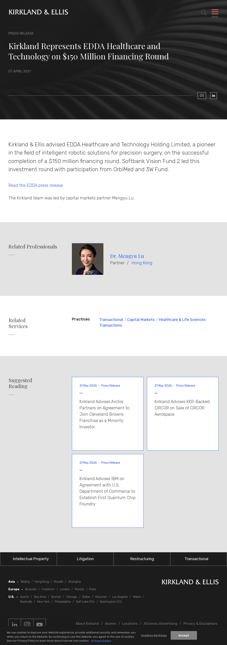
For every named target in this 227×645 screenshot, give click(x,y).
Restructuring (142, 559)
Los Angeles (120, 597)
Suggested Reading (20, 383)
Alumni (110, 624)
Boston (56, 597)
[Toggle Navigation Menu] (215, 12)
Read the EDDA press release (35, 185)
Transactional (111, 319)
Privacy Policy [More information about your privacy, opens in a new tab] (101, 641)
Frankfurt (48, 589)
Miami (137, 597)
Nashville (26, 602)
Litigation (85, 559)
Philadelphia (63, 602)
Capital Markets (140, 319)
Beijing (25, 582)
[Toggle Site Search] (204, 12)
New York (43, 602)
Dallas (86, 597)
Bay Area (40, 597)
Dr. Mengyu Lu (127, 255)
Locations (130, 624)
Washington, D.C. (111, 602)
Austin (24, 597)
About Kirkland (87, 624)
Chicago (71, 597)
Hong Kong (142, 262)
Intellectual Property (31, 559)
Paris (92, 589)
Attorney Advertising (160, 624)
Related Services (18, 323)
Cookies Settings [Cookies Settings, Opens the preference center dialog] (154, 635)
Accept (183, 635)
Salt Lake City (85, 602)
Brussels (31, 589)
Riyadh (58, 582)
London (65, 589)
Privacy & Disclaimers (200, 624)
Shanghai (74, 582)
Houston (101, 597)
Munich (79, 589)
